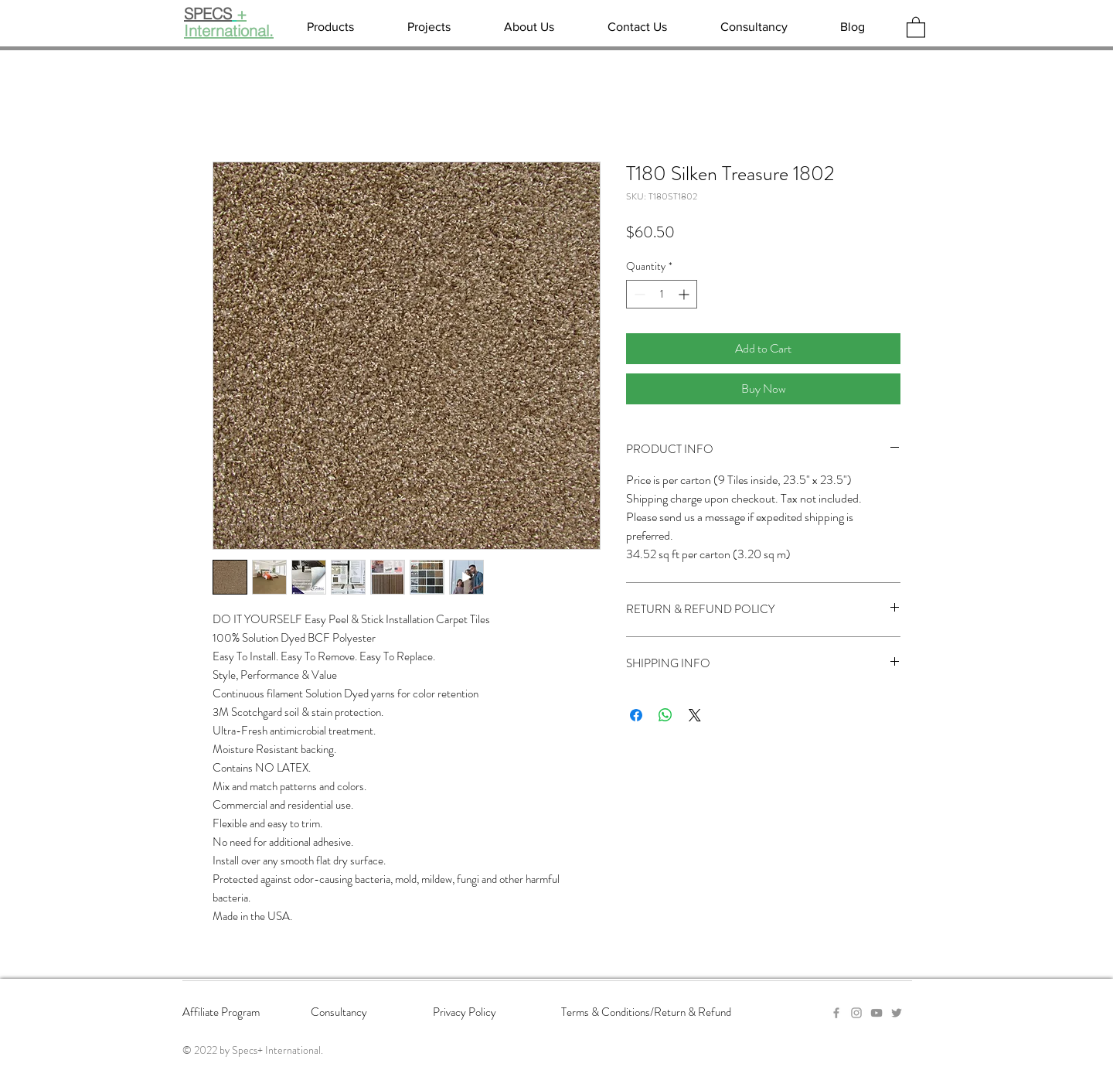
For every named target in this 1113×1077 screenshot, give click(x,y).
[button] (916, 26)
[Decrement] (638, 294)
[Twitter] (897, 1013)
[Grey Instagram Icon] (856, 1013)
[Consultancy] (365, 1012)
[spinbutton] (662, 294)
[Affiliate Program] (237, 1012)
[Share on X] (695, 715)
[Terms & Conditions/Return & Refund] (660, 1012)
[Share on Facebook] (636, 715)
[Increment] (685, 294)
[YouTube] (876, 1013)
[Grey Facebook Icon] (836, 1013)
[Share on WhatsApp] (665, 715)
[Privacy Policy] (488, 1012)
